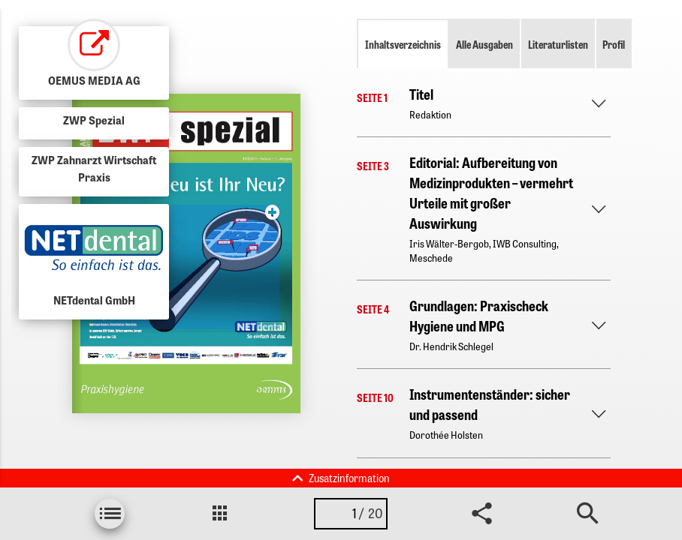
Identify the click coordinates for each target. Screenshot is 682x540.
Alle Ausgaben (484, 44)
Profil (613, 44)
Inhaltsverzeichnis (403, 44)
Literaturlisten (558, 44)
